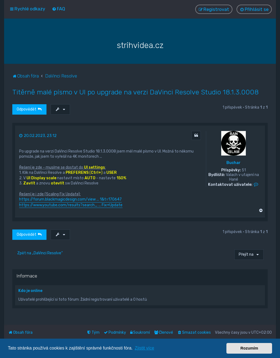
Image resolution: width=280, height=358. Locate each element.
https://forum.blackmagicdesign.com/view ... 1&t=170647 (70, 199)
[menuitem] (58, 9)
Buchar (233, 163)
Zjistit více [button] (144, 348)
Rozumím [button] (249, 348)
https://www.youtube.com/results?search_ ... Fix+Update (70, 204)
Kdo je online (30, 290)
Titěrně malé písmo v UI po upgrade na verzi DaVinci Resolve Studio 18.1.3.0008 (135, 92)
